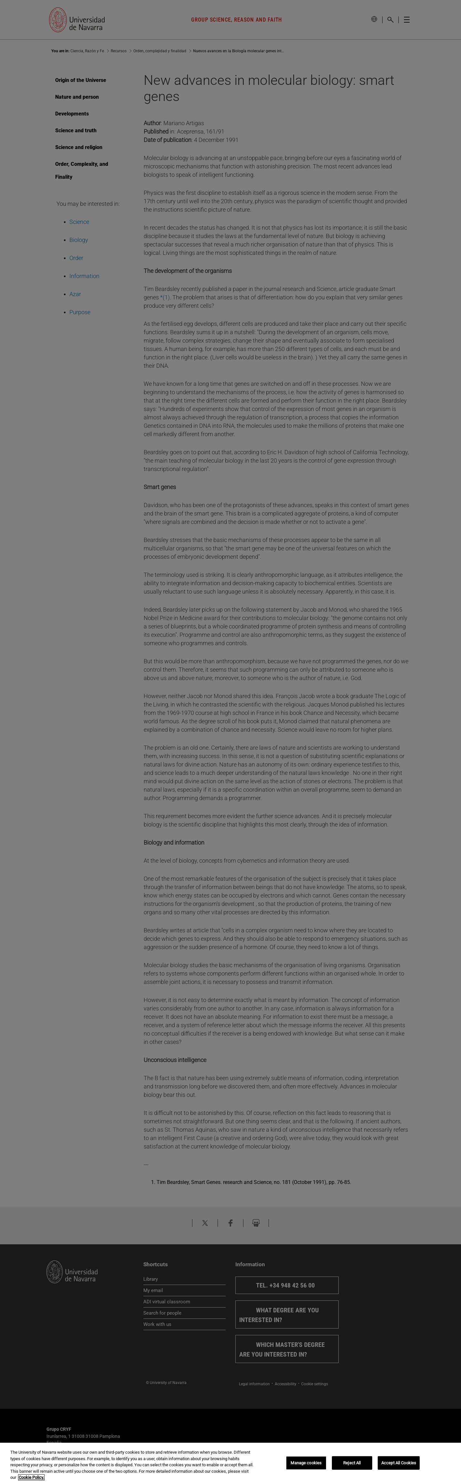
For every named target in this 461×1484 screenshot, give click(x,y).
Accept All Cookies (398, 1462)
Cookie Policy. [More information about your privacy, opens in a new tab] (31, 1477)
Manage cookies (306, 1462)
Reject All (352, 1462)
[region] (230, 1463)
